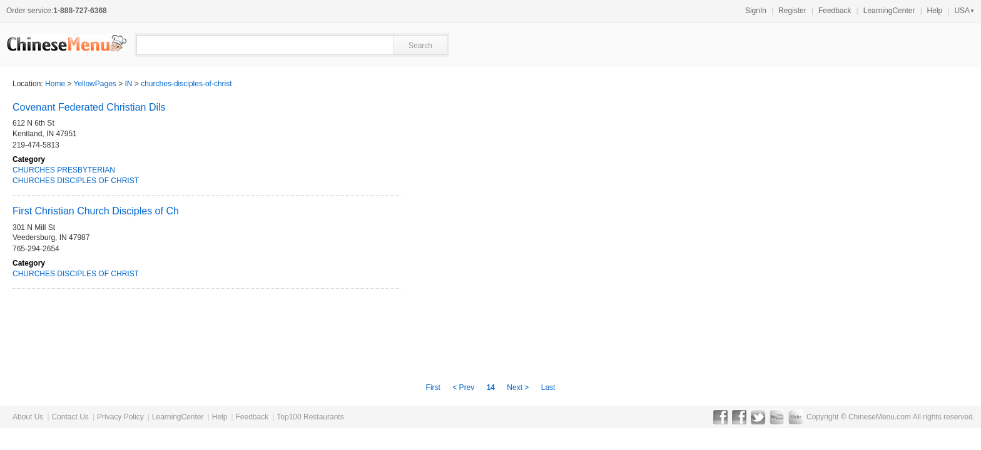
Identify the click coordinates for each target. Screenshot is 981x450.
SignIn (755, 10)
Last (548, 387)
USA (964, 10)
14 (491, 387)
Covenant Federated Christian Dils (89, 107)
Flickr (795, 417)
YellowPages (95, 83)
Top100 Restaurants (310, 416)
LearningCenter (889, 10)
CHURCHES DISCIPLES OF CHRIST (76, 180)
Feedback (834, 10)
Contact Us (69, 416)
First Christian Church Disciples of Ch (96, 211)
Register (792, 10)
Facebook (720, 417)
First (434, 387)
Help (935, 10)
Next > (518, 387)
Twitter (758, 417)
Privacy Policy (120, 416)
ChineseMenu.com (879, 416)
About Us (28, 416)
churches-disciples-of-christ (186, 83)
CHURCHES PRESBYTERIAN (64, 170)
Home (55, 83)
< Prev (464, 387)
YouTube (777, 417)
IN (129, 83)
